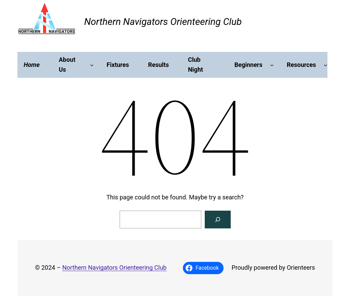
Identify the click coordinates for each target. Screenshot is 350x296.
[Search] (218, 219)
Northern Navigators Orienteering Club (163, 21)
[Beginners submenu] (272, 65)
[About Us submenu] (92, 65)
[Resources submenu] (325, 65)
